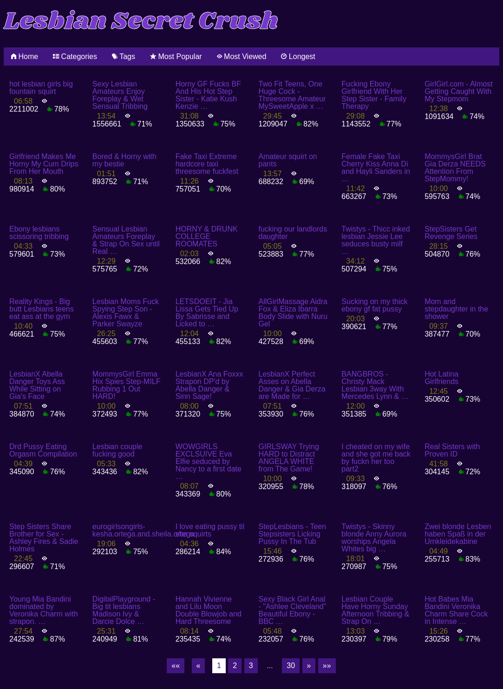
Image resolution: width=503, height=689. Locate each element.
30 (291, 665)
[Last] (327, 665)
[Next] (309, 665)
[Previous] (198, 665)
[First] (175, 665)
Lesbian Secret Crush (141, 21)
